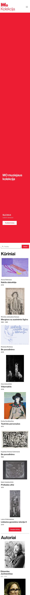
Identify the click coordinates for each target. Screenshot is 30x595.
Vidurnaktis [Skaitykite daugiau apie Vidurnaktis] (6, 386)
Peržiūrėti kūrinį (9, 223)
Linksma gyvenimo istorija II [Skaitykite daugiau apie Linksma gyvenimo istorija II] (14, 522)
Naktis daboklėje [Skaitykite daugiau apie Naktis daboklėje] (8, 282)
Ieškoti (25, 246)
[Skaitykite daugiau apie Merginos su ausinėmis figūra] (15, 301)
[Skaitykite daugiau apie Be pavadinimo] (15, 335)
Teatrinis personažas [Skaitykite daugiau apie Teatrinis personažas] (10, 424)
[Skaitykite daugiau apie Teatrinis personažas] (15, 405)
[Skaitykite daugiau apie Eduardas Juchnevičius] (15, 555)
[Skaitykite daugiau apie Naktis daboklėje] (15, 267)
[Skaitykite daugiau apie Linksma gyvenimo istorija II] (15, 503)
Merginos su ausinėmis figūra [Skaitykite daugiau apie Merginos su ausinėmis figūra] (14, 319)
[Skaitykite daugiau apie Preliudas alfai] (15, 470)
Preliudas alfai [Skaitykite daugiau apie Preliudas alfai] (7, 485)
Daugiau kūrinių (15, 529)
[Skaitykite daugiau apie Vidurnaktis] (15, 368)
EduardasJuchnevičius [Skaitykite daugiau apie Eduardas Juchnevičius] (7, 572)
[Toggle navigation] (27, 6)
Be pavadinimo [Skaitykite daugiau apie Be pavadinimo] (8, 349)
